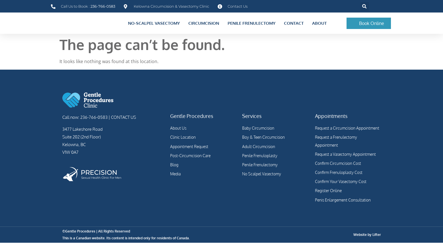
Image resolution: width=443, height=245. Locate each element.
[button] (364, 6)
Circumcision (203, 24)
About (319, 24)
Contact (294, 24)
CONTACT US (123, 119)
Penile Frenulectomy (251, 24)
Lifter (376, 237)
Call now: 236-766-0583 (85, 119)
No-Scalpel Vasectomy (154, 24)
